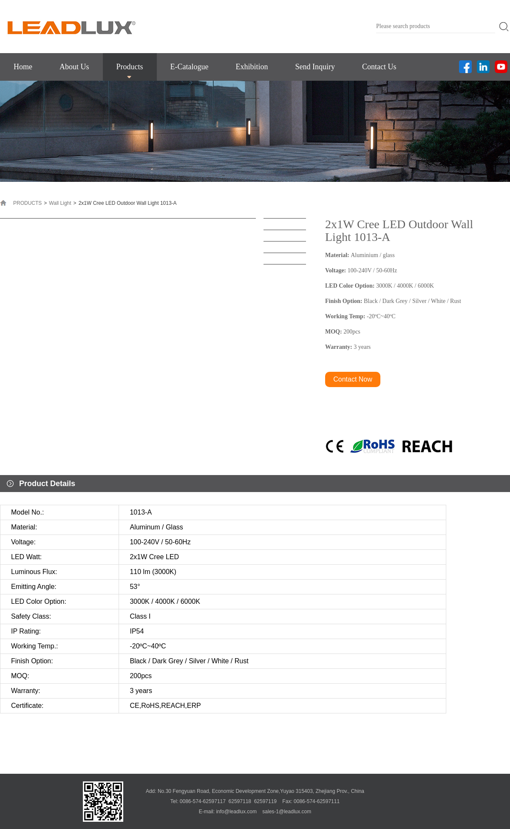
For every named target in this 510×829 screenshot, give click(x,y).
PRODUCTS (27, 203)
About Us (74, 66)
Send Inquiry (315, 66)
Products (129, 66)
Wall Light (60, 203)
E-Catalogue (189, 66)
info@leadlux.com (236, 812)
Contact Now (352, 379)
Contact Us (379, 66)
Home (23, 66)
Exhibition (251, 66)
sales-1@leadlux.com (286, 812)
